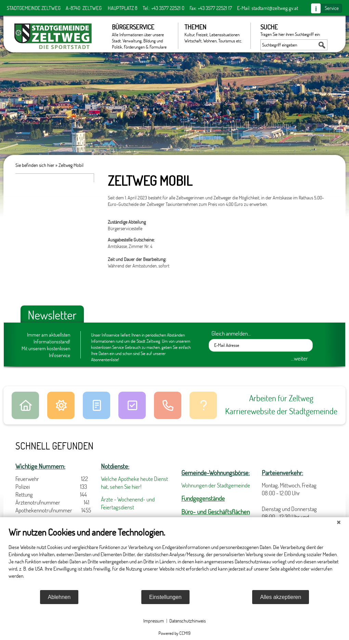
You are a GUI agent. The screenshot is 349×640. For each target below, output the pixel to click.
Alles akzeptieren (280, 597)
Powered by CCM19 (174, 633)
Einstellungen (165, 597)
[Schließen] (339, 522)
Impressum (153, 620)
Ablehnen (59, 597)
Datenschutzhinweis (187, 620)
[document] (174, 557)
